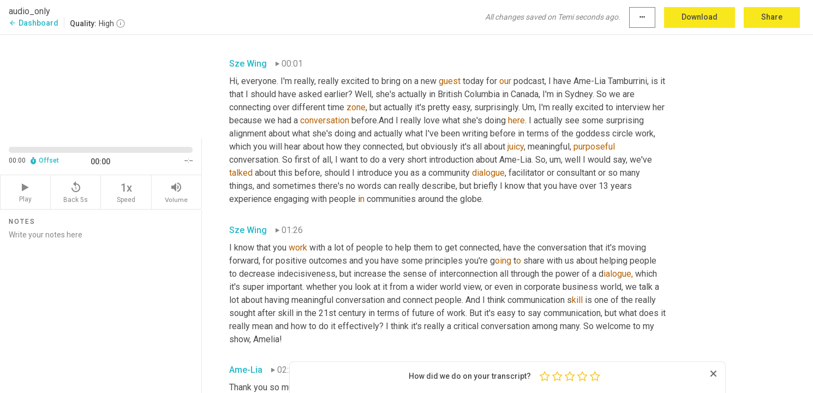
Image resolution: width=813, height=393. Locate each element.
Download (700, 17)
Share (771, 17)
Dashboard (33, 23)
